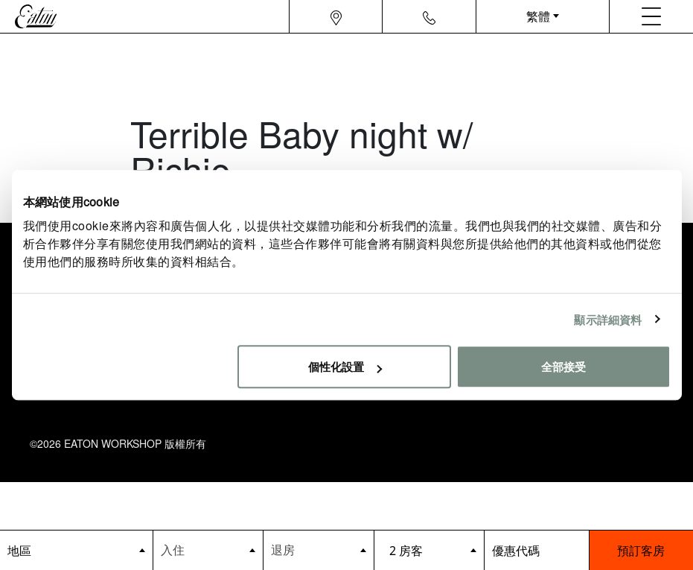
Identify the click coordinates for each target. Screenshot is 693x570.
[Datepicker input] (208, 549)
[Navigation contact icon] (429, 16)
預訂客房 (641, 550)
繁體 (538, 16)
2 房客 (406, 550)
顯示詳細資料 (608, 319)
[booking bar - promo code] (536, 550)
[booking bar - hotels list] (76, 550)
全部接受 (563, 366)
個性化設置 (345, 366)
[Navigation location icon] (336, 16)
